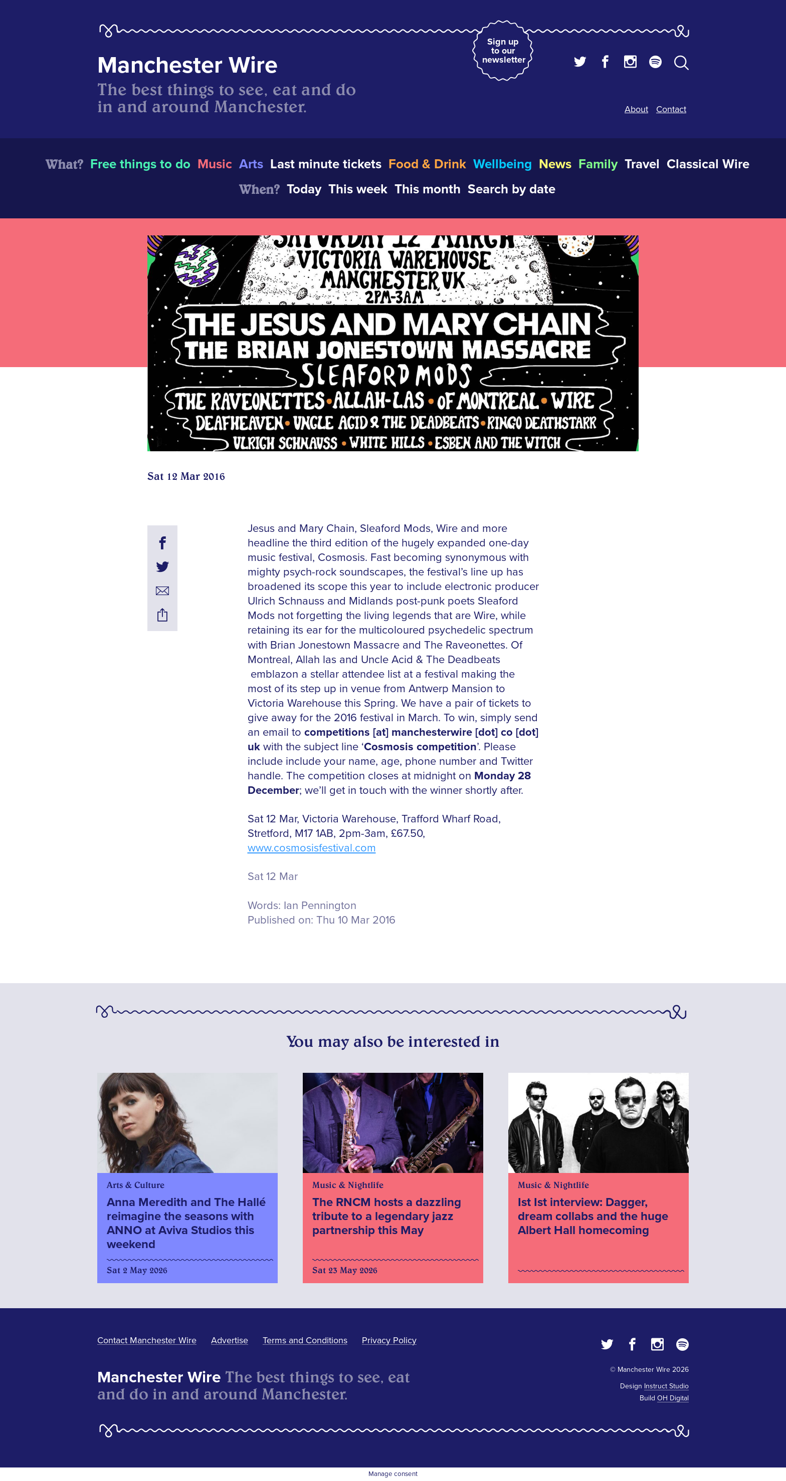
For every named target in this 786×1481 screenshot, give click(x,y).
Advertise (229, 1340)
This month (428, 189)
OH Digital (673, 1398)
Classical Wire (708, 164)
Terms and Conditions (305, 1340)
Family (598, 164)
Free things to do (140, 164)
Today (304, 189)
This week (357, 189)
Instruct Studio (666, 1386)
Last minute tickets (325, 164)
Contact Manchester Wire (147, 1340)
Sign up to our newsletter (503, 50)
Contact (671, 109)
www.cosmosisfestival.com (312, 848)
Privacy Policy (389, 1340)
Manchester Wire (187, 65)
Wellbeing (502, 164)
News (555, 164)
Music (215, 164)
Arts (251, 164)
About (636, 109)
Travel (642, 164)
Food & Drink (427, 164)
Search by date (511, 189)
